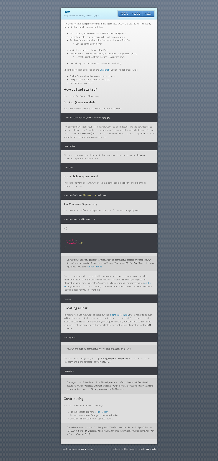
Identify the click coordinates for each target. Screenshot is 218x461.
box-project (87, 449)
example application (119, 314)
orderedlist (151, 449)
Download (124, 13)
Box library (105, 69)
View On (148, 13)
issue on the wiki (94, 266)
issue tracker (101, 411)
